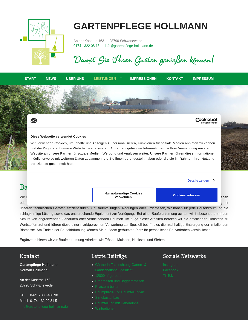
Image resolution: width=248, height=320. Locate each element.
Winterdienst (104, 308)
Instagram (170, 265)
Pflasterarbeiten (107, 286)
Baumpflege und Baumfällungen (119, 292)
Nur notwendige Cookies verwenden (123, 195)
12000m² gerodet (108, 276)
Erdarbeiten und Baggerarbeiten (119, 281)
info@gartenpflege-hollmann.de (129, 46)
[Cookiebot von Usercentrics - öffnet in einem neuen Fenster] (198, 120)
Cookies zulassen (186, 195)
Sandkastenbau (107, 297)
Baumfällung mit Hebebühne (117, 303)
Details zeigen (198, 180)
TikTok (168, 276)
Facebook (170, 270)
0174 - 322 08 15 (86, 46)
